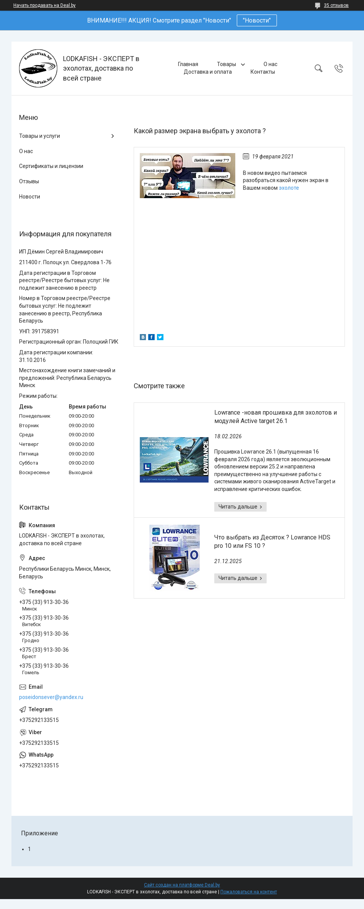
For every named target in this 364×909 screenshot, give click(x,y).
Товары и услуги (39, 136)
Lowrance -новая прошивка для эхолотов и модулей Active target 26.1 (275, 417)
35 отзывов (336, 5)
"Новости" (257, 20)
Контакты (263, 72)
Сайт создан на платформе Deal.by (182, 885)
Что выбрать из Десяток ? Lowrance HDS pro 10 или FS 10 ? (272, 541)
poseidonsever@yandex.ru (51, 697)
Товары (227, 64)
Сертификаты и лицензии (51, 166)
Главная (188, 64)
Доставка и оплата (208, 72)
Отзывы (29, 181)
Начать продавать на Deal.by (44, 5)
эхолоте (289, 188)
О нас (270, 64)
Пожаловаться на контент (248, 891)
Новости (29, 197)
